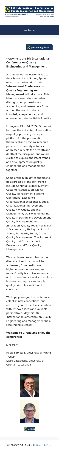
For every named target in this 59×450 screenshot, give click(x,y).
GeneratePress (44, 445)
